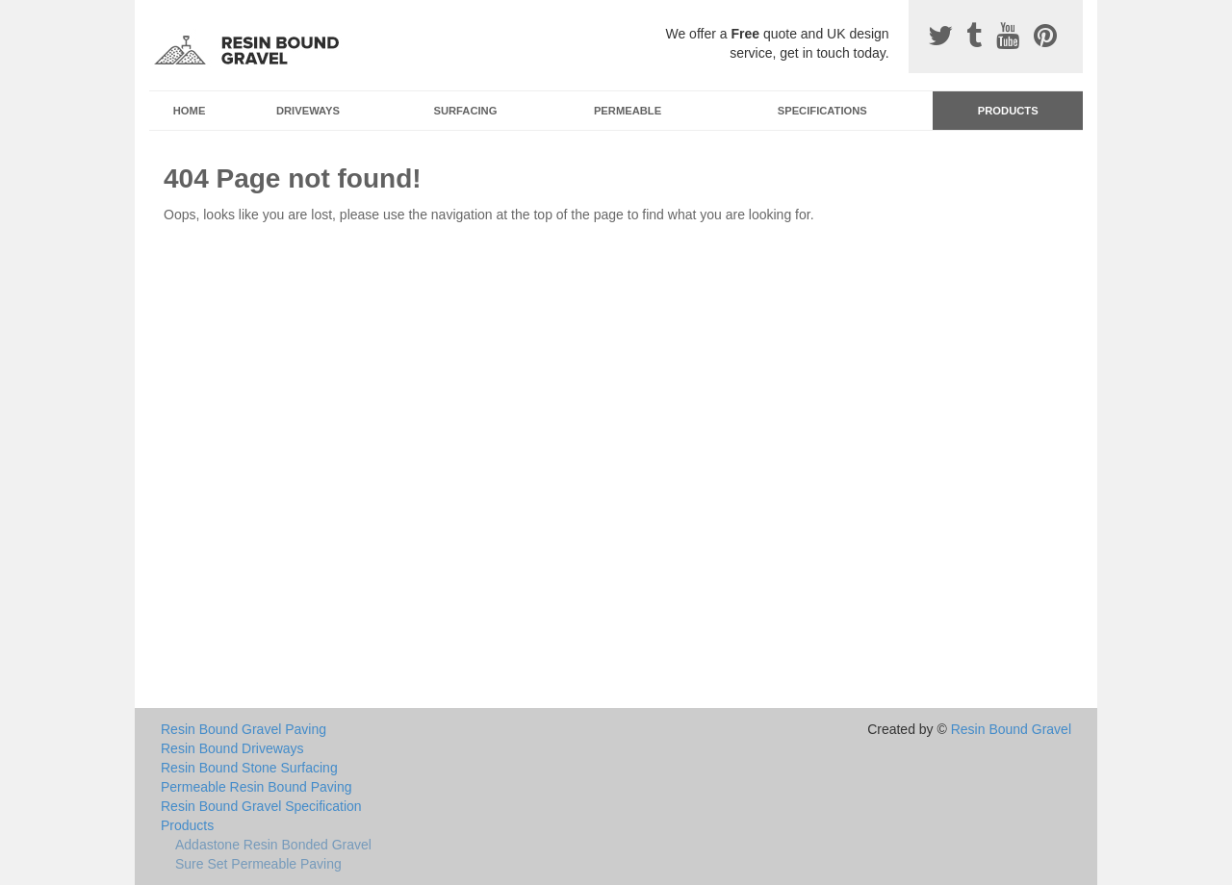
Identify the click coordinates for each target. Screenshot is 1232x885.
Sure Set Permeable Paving (258, 864)
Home (189, 110)
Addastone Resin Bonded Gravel (273, 844)
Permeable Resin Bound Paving (256, 787)
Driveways (308, 110)
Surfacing (466, 110)
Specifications (822, 110)
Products (1008, 110)
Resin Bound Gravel (1011, 729)
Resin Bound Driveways (232, 748)
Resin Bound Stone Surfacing (249, 767)
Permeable (627, 110)
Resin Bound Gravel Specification (261, 806)
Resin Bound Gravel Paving (243, 729)
